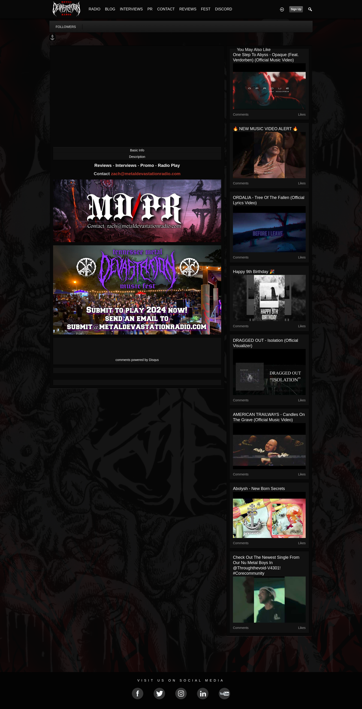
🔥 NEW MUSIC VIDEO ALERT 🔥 (265, 128)
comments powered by (137, 360)
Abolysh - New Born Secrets (259, 488)
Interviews (126, 165)
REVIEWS (187, 9)
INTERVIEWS (131, 9)
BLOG (110, 9)
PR (149, 9)
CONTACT (166, 9)
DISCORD (223, 9)
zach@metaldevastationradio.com (146, 173)
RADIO (94, 9)
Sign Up (296, 9)
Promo (147, 165)
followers (66, 27)
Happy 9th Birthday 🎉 (254, 271)
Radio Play (169, 165)
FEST (206, 9)
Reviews (103, 165)
